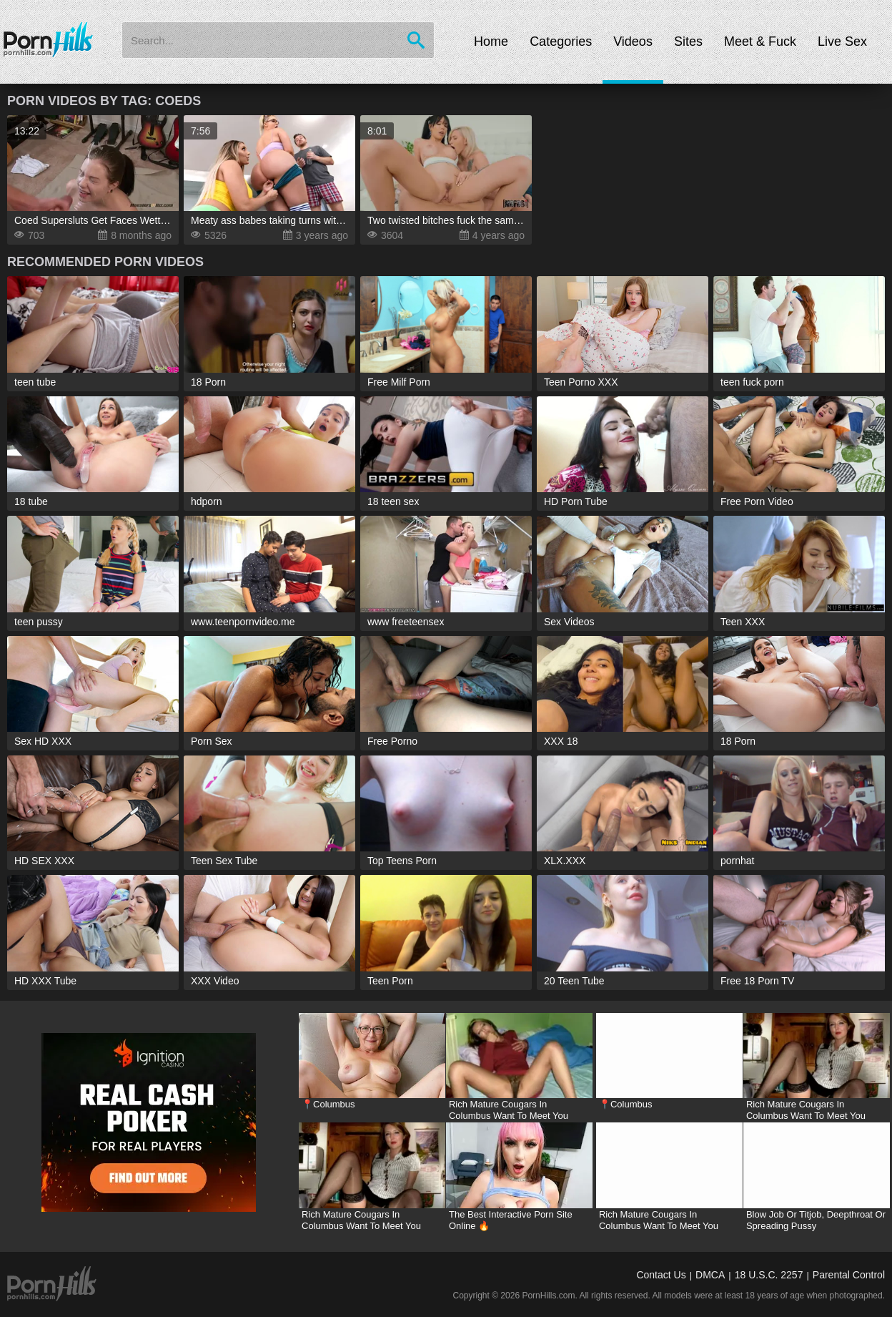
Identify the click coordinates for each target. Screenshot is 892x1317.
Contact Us (660, 1275)
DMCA (710, 1275)
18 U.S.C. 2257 (769, 1275)
